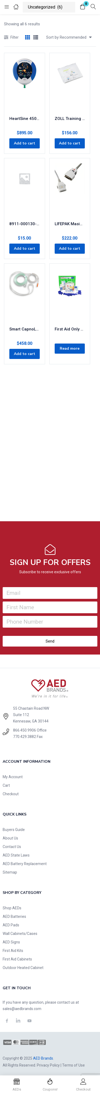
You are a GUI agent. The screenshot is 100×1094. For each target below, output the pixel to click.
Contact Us (12, 847)
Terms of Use (73, 1065)
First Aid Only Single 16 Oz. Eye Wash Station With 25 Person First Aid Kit (70, 329)
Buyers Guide (14, 829)
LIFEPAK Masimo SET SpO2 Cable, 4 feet (70, 223)
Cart (6, 785)
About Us (10, 838)
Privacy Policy (48, 1065)
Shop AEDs (12, 908)
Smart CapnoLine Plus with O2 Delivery (24, 329)
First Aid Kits (13, 950)
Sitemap (10, 872)
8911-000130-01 (24, 223)
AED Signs (11, 942)
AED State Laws (16, 855)
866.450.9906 (24, 730)
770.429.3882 (24, 736)
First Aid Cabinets (17, 959)
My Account (13, 777)
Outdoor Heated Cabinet (23, 968)
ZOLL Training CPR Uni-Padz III (70, 118)
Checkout (11, 794)
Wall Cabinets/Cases (20, 933)
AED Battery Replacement (25, 864)
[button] (83, 7)
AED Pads (11, 925)
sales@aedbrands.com (22, 1009)
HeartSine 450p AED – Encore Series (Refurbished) (24, 118)
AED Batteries (14, 916)
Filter (11, 37)
